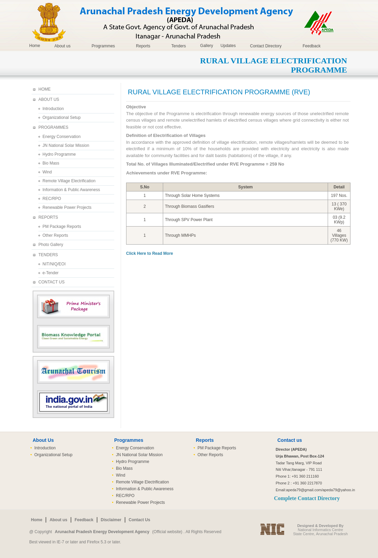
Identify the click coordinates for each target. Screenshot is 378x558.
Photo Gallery (50, 244)
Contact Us (139, 519)
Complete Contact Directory (307, 498)
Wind (47, 172)
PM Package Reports (61, 226)
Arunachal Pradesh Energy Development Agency (102, 531)
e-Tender (50, 272)
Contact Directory (266, 46)
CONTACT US (51, 282)
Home (34, 45)
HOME (44, 89)
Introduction (53, 108)
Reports (143, 46)
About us (62, 46)
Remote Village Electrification (69, 181)
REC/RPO (51, 198)
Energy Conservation (61, 136)
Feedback (312, 46)
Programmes (103, 46)
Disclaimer (111, 519)
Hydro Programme (59, 154)
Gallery (206, 45)
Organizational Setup (61, 117)
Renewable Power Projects (66, 207)
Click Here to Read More (149, 253)
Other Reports (55, 235)
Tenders (178, 46)
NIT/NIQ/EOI (54, 264)
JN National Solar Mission (65, 145)
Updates (228, 45)
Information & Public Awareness (71, 189)
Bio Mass (50, 163)
